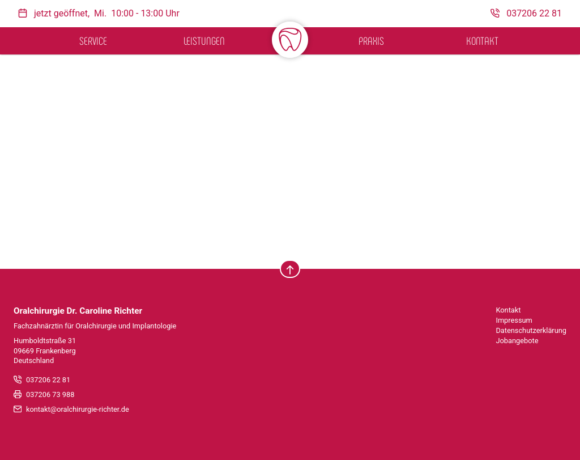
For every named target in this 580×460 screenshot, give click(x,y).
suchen (176, 227)
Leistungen (204, 40)
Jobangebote (517, 340)
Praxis (371, 40)
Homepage (403, 171)
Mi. (100, 13)
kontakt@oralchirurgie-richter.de (77, 409)
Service (93, 40)
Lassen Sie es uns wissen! (243, 158)
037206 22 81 (48, 379)
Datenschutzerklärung (531, 330)
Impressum (514, 320)
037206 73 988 (50, 394)
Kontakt (482, 40)
